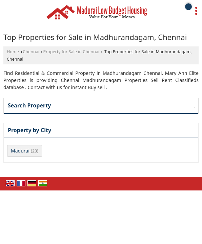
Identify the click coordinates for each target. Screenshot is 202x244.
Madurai (20, 150)
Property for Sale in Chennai (71, 52)
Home (13, 52)
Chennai (31, 52)
